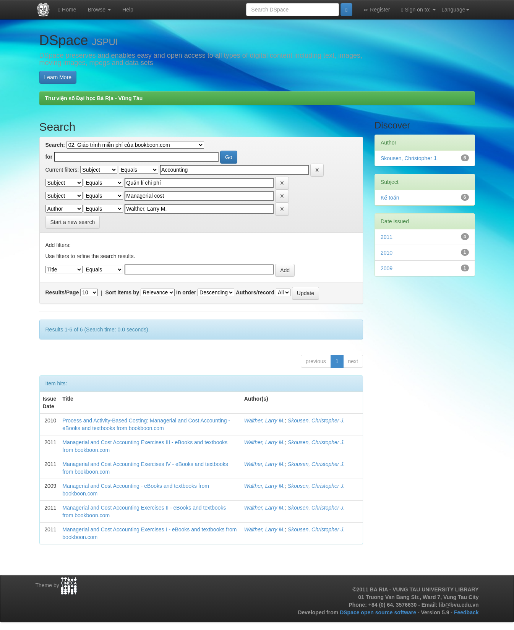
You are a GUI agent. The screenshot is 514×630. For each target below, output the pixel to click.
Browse (99, 9)
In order (186, 292)
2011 (386, 237)
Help (127, 9)
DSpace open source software (379, 612)
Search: (55, 145)
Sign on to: (418, 9)
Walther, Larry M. (264, 420)
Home (67, 9)
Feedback (466, 612)
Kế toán (390, 198)
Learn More (58, 77)
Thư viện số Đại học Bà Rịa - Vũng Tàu (94, 98)
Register (377, 9)
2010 (386, 253)
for (49, 157)
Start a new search (72, 222)
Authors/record (255, 292)
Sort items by (122, 292)
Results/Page (62, 292)
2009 (386, 268)
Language (455, 9)
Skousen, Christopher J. (316, 420)
